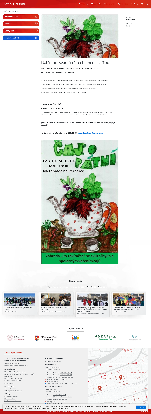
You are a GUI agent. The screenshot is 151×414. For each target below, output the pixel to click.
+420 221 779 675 (66, 373)
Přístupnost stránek (68, 411)
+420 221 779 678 (60, 381)
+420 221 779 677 (66, 375)
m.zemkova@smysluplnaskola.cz (90, 133)
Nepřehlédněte (14, 11)
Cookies (79, 411)
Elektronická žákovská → (12, 397)
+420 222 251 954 (59, 395)
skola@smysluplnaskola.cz (53, 361)
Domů (5, 11)
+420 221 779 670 (10, 389)
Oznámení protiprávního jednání (94, 411)
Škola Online (109, 4)
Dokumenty (83, 4)
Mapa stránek (56, 411)
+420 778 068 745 (59, 403)
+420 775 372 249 (71, 383)
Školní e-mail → (9, 399)
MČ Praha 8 (15, 364)
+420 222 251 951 (61, 399)
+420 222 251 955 (59, 401)
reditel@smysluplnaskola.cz (13, 391)
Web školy (144, 411)
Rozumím (141, 407)
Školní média (96, 4)
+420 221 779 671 (67, 377)
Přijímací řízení (122, 4)
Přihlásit (109, 411)
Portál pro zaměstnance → (12, 401)
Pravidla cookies (62, 408)
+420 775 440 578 (62, 379)
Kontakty (134, 4)
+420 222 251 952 (66, 397)
